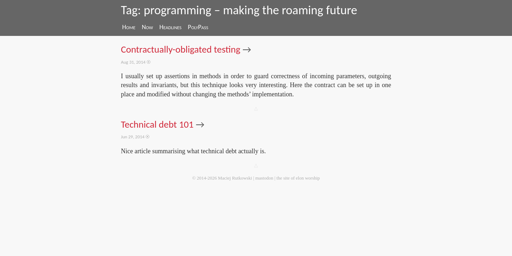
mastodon (264, 178)
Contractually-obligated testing (180, 49)
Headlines (170, 27)
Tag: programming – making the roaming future (239, 9)
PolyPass (198, 27)
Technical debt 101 (157, 124)
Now (147, 27)
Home (128, 27)
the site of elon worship (298, 178)
